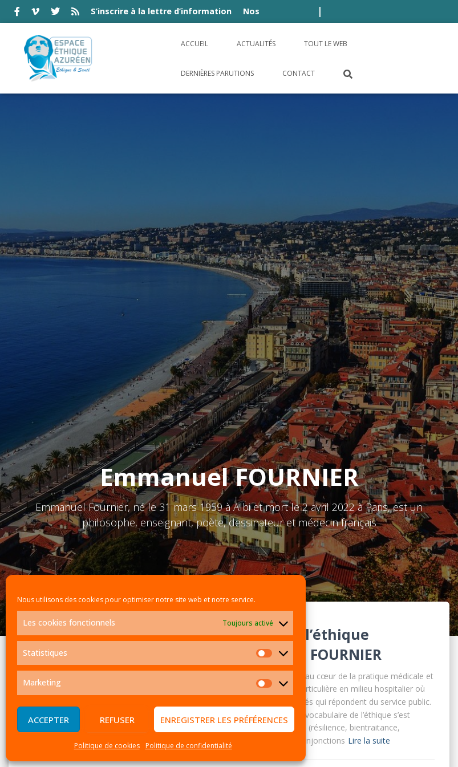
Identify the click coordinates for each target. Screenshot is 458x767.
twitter (55, 13)
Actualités (256, 43)
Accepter (48, 719)
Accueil (194, 43)
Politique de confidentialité (188, 745)
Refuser (117, 719)
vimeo (35, 13)
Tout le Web (325, 43)
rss (75, 13)
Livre (240, 478)
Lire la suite (369, 442)
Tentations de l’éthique (285, 336)
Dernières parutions (217, 73)
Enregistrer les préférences (224, 719)
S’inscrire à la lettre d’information (161, 11)
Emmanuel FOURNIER (306, 356)
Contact (298, 73)
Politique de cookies (107, 745)
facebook (17, 13)
